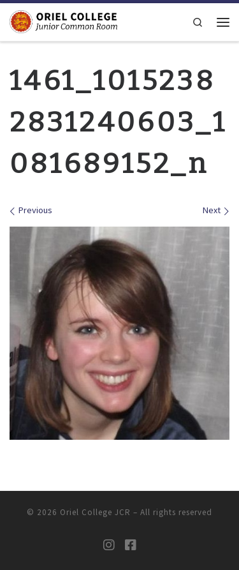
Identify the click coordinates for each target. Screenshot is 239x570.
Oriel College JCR (95, 512)
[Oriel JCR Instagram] (109, 545)
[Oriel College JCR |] (63, 21)
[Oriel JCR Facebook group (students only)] (130, 545)
